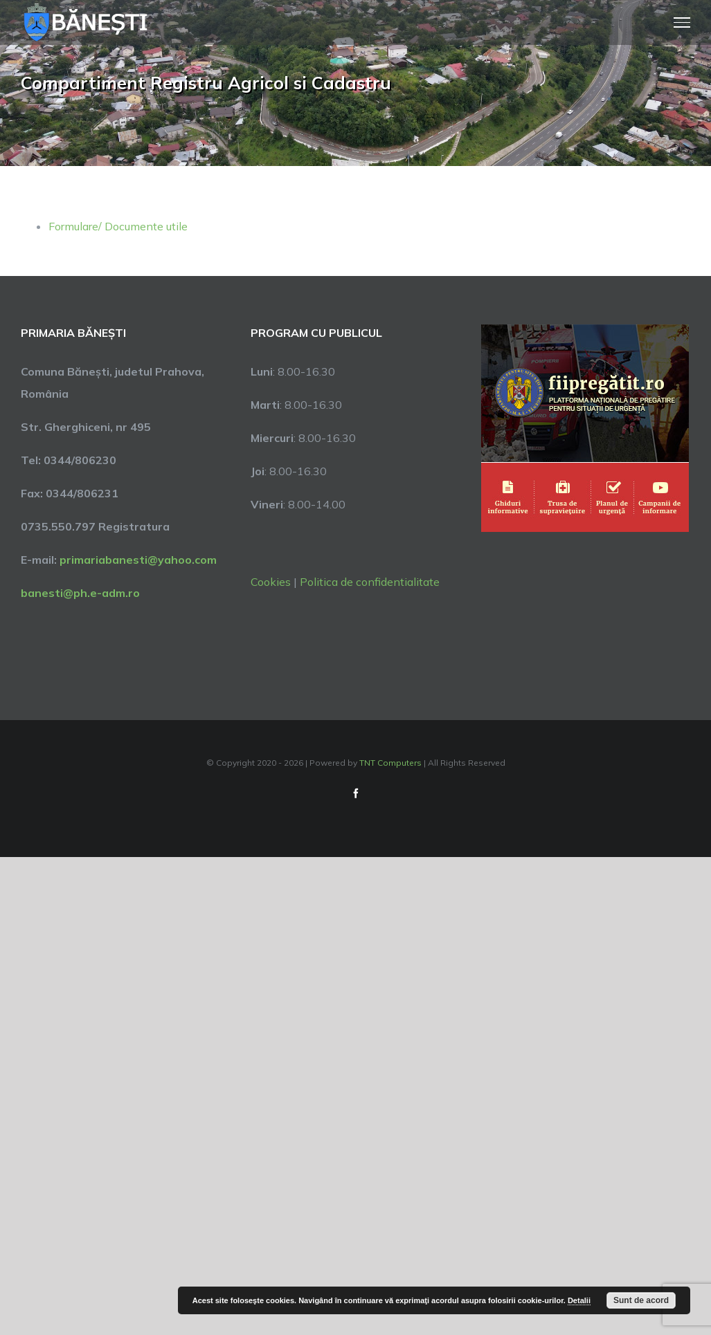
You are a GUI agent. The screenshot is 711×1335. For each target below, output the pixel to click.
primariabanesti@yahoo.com (138, 560)
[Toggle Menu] (682, 22)
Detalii (579, 1300)
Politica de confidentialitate (370, 582)
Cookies (271, 582)
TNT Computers (390, 762)
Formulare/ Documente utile (118, 226)
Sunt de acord (641, 1300)
